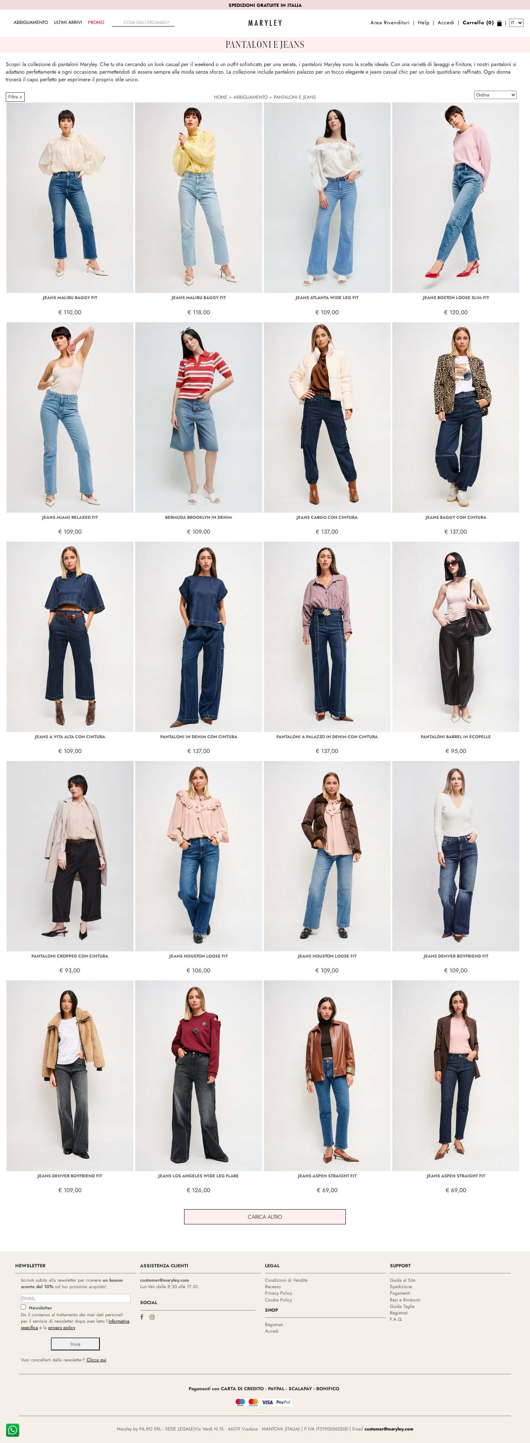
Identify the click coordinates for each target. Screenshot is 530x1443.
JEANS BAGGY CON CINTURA (456, 517)
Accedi (446, 22)
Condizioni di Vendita (286, 1280)
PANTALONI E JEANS (295, 97)
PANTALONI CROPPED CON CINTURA (70, 956)
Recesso (273, 1286)
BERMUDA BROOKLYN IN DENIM (198, 517)
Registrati (274, 1324)
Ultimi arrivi (68, 22)
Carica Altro (265, 1217)
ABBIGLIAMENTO (31, 22)
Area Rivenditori (390, 22)
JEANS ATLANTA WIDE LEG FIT (327, 298)
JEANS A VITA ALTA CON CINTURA (70, 737)
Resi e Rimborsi (405, 1299)
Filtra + (15, 96)
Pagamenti (400, 1293)
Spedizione (401, 1286)
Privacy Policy (278, 1293)
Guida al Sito (403, 1280)
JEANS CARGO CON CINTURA (327, 517)
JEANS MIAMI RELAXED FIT (70, 517)
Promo (96, 22)
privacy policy (61, 1327)
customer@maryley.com (164, 1280)
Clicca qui (96, 1359)
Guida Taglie (402, 1306)
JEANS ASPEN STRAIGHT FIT (327, 1176)
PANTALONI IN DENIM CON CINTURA (198, 737)
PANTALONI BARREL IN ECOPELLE (456, 737)
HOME (220, 97)
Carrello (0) (478, 22)
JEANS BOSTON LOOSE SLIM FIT (456, 298)
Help (423, 22)
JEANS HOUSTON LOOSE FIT (198, 956)
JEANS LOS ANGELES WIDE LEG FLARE (198, 1176)
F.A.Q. (396, 1319)
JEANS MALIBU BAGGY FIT (70, 298)
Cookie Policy (278, 1299)
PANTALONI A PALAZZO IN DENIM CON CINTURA (327, 737)
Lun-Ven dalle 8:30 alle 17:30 (169, 1286)
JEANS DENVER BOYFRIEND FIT (456, 956)
